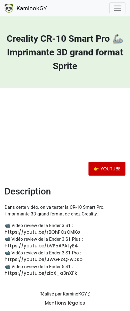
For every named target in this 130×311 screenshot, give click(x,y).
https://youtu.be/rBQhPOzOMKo (42, 232)
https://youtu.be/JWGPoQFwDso (43, 259)
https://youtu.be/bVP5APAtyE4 (41, 246)
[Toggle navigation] (117, 8)
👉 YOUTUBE (107, 169)
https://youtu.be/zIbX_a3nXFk (41, 273)
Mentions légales (65, 303)
